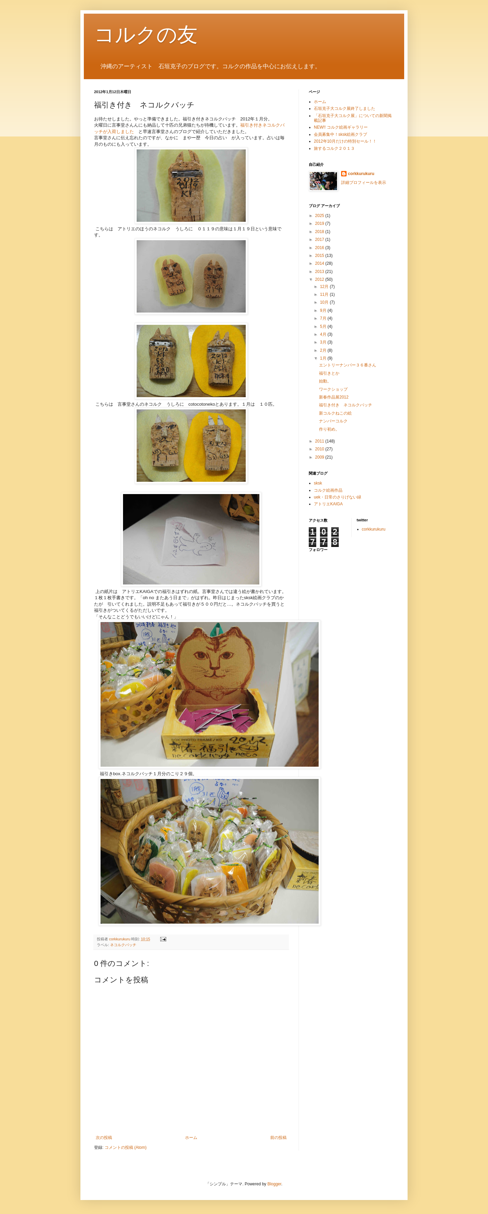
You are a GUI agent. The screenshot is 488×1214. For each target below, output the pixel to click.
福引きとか (329, 373)
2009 (320, 457)
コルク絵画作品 (328, 490)
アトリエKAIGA (328, 504)
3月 (323, 342)
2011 (320, 441)
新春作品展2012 (334, 397)
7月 (323, 318)
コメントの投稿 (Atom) (126, 1147)
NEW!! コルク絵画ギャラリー (341, 127)
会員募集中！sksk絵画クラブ (340, 134)
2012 (320, 279)
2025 (320, 215)
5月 (323, 326)
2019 (320, 223)
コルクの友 (146, 34)
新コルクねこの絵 (335, 413)
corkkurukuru (361, 173)
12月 (325, 286)
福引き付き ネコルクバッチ (345, 405)
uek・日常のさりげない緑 (337, 497)
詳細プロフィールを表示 (363, 182)
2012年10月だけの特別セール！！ (345, 141)
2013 (320, 271)
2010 (320, 449)
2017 (320, 239)
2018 (320, 231)
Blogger (274, 1184)
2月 (323, 350)
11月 (325, 294)
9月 (323, 310)
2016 (320, 247)
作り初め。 (329, 429)
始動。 (325, 381)
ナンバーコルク (333, 421)
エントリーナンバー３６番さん (347, 365)
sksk (318, 483)
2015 (320, 255)
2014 (320, 263)
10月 (325, 302)
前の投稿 (278, 1137)
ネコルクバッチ (123, 945)
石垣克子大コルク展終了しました (344, 108)
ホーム (191, 1137)
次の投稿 (104, 1137)
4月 (323, 334)
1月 (323, 358)
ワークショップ (333, 389)
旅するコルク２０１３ (336, 148)
